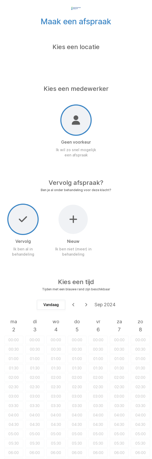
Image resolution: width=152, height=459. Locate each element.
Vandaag (51, 304)
